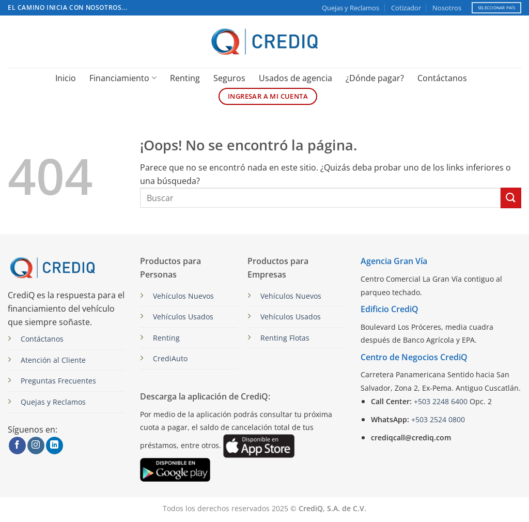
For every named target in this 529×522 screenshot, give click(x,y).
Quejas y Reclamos (350, 7)
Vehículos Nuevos (183, 296)
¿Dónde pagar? (375, 78)
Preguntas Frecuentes (58, 381)
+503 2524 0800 (438, 419)
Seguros (229, 78)
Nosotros (446, 7)
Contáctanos (442, 78)
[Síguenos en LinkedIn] (54, 445)
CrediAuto (170, 358)
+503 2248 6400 (441, 401)
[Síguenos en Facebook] (17, 445)
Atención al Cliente (53, 360)
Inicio (65, 78)
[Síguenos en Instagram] (35, 445)
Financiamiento (122, 78)
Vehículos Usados (183, 316)
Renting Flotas (284, 338)
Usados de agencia (295, 78)
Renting (185, 78)
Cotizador (406, 7)
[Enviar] (511, 198)
